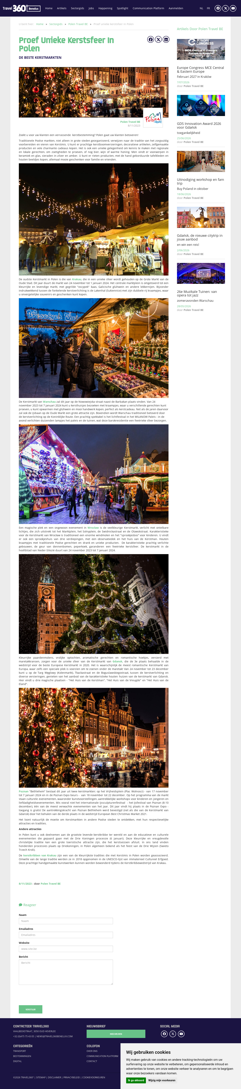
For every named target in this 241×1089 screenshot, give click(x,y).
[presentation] (47, 995)
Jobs (91, 8)
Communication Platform (148, 8)
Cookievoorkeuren (93, 1077)
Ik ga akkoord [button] (136, 1080)
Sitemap (41, 1077)
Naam (23, 915)
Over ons (92, 1051)
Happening (105, 8)
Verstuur (31, 1009)
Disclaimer (54, 1077)
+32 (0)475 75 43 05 (23, 1036)
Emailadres (26, 929)
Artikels (61, 8)
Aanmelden (176, 8)
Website (24, 943)
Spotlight (122, 8)
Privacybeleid (71, 1077)
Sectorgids (77, 8)
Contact (92, 1061)
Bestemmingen (22, 1056)
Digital (17, 1061)
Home (49, 8)
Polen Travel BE (78, 24)
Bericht (23, 956)
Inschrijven (105, 1033)
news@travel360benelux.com (55, 1036)
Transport (19, 1051)
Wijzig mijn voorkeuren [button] (161, 1080)
